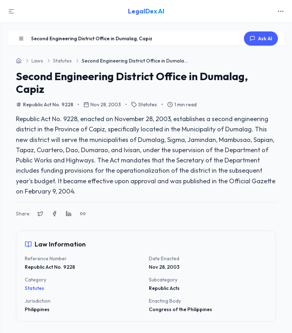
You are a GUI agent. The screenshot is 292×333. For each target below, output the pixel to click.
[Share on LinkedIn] (68, 213)
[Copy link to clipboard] (82, 213)
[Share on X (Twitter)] (40, 213)
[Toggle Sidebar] (11, 11)
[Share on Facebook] (54, 213)
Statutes (34, 288)
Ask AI (261, 38)
